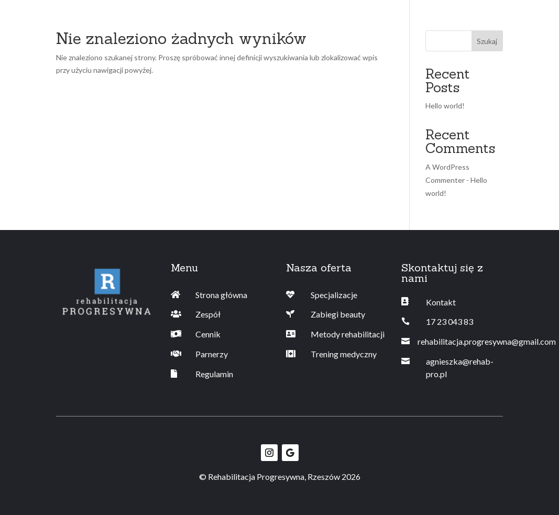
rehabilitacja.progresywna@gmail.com (487, 341)
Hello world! (445, 105)
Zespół (208, 314)
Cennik (208, 334)
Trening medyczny (344, 354)
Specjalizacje (334, 295)
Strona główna (221, 295)
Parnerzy (211, 354)
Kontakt (441, 302)
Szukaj (487, 41)
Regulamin (214, 374)
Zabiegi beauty (338, 314)
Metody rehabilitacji (348, 334)
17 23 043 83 (449, 321)
